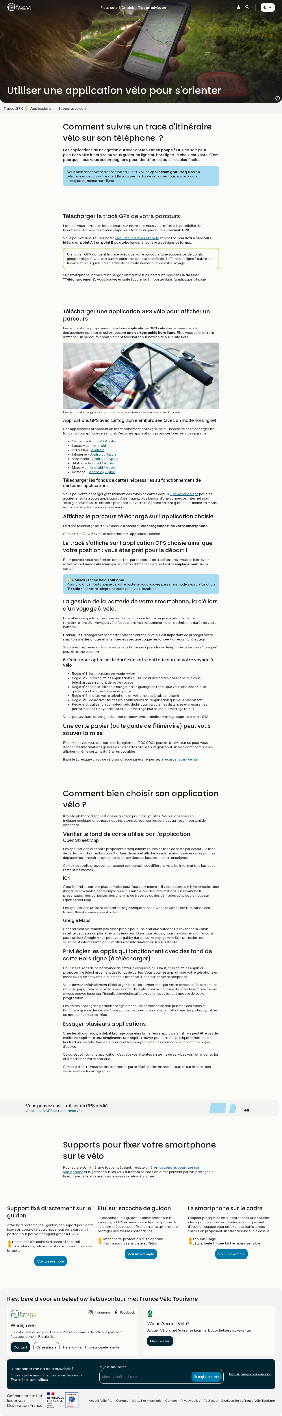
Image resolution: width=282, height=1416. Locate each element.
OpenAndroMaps (184, 494)
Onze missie (46, 1347)
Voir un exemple (50, 1261)
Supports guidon (72, 108)
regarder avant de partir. (183, 759)
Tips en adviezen (152, 7)
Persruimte (72, 1347)
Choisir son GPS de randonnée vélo (54, 1110)
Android (96, 441)
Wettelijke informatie (146, 1401)
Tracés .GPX (13, 108)
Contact (20, 1347)
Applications (40, 108)
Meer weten (160, 1341)
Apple (110, 441)
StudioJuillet (230, 1401)
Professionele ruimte (102, 1347)
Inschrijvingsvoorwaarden (250, 1374)
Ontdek (127, 7)
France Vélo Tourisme (259, 1401)
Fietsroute (109, 7)
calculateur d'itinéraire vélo (137, 238)
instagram (102, 1312)
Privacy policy (190, 1401)
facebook (127, 1312)
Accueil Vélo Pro (101, 1401)
